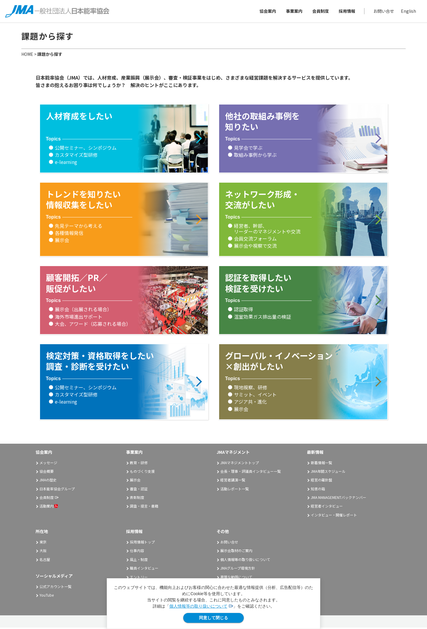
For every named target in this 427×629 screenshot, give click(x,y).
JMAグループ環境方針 (237, 569)
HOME (27, 56)
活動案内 (48, 507)
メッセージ (48, 464)
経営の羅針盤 (321, 481)
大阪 (43, 552)
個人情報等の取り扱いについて (198, 606)
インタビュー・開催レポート (334, 516)
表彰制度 (137, 499)
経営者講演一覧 (232, 481)
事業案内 (293, 12)
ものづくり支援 (142, 472)
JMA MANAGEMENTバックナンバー (338, 499)
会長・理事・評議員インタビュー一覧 (250, 472)
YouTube (46, 596)
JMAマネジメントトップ (239, 464)
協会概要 (46, 472)
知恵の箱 (318, 490)
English (407, 12)
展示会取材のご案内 (236, 552)
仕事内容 (137, 552)
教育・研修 (139, 464)
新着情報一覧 (321, 464)
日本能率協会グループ (57, 490)
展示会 (135, 481)
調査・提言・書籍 (144, 507)
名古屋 (44, 560)
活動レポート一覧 (234, 490)
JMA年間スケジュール (328, 472)
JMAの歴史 (48, 481)
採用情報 (346, 12)
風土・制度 (139, 560)
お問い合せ (382, 12)
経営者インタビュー (327, 507)
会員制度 (319, 12)
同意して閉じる (213, 617)
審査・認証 (139, 490)
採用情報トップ (142, 543)
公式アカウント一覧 (55, 588)
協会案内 (267, 12)
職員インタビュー (144, 569)
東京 (43, 543)
